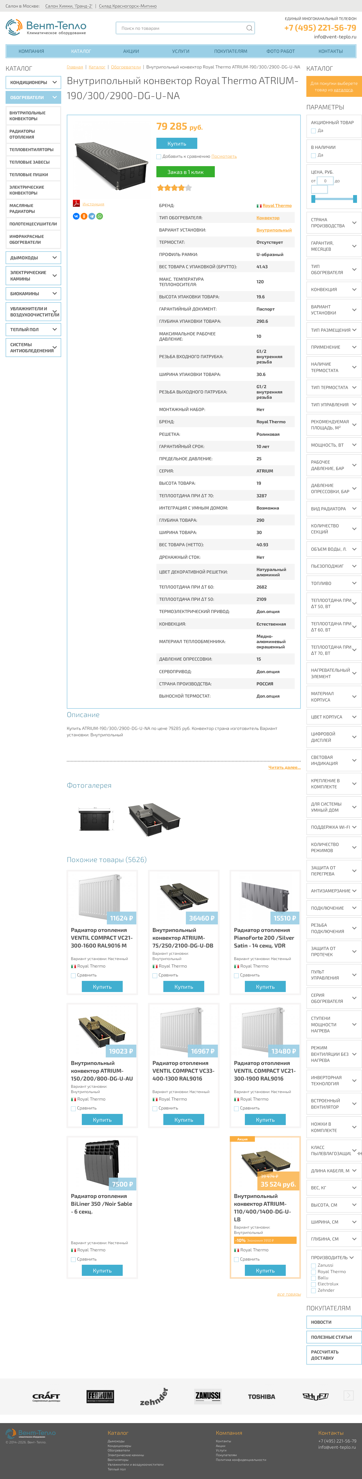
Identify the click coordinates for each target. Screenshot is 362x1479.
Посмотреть (224, 156)
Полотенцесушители (33, 223)
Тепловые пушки (28, 174)
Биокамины (24, 293)
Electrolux (328, 1283)
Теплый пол (24, 329)
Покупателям (230, 51)
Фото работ (281, 51)
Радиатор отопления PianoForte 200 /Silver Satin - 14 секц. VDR (264, 937)
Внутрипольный (274, 229)
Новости (321, 1322)
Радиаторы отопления (22, 134)
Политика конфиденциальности (241, 1459)
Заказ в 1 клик (186, 171)
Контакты (331, 51)
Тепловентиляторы (31, 149)
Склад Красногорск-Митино (128, 5)
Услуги (180, 51)
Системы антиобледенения (32, 347)
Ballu (323, 1277)
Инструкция (93, 203)
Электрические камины (28, 275)
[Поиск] (249, 28)
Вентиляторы (118, 1459)
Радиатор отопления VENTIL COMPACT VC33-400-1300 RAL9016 (183, 1070)
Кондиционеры (28, 82)
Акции (131, 51)
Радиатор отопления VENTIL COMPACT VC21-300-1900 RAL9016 (265, 1070)
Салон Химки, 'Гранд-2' (68, 5)
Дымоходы (24, 257)
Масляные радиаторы (22, 208)
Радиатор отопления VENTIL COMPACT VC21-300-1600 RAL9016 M (102, 937)
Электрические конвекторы (26, 189)
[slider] (313, 199)
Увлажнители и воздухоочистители (34, 311)
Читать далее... (285, 767)
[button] (349, 1396)
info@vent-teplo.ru (335, 36)
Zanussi (325, 1265)
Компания (31, 51)
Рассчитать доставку (325, 1354)
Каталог (81, 51)
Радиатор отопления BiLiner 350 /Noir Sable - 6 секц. (101, 1203)
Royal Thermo (277, 205)
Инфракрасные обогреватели (26, 239)
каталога (343, 89)
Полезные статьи (331, 1337)
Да (320, 130)
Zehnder (326, 1290)
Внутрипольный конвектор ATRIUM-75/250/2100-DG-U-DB (182, 937)
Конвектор (268, 217)
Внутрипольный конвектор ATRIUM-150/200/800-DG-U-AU (102, 1070)
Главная (75, 66)
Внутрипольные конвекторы (27, 115)
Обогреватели (27, 97)
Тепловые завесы (29, 161)
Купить (177, 143)
